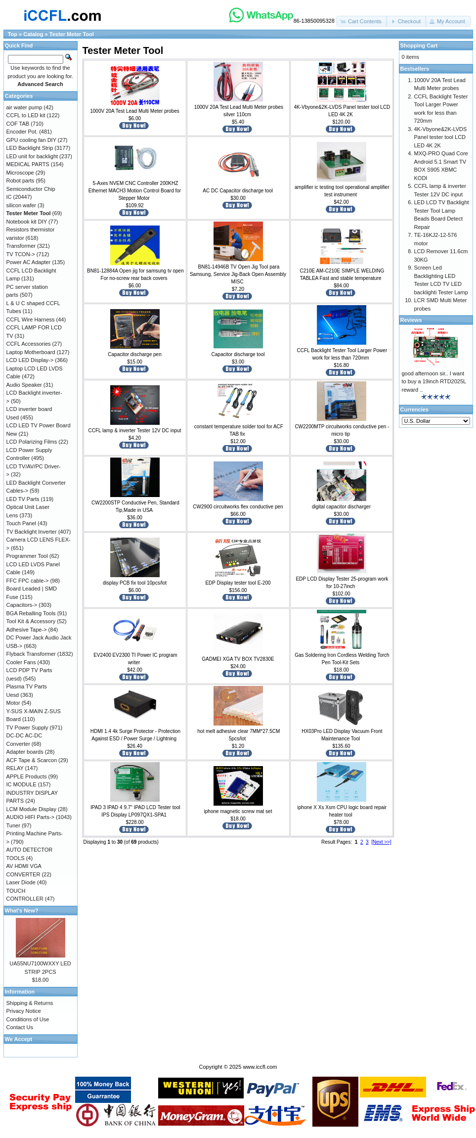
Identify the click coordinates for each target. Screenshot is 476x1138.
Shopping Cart (419, 45)
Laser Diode (21, 882)
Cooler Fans (21, 662)
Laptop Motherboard (30, 352)
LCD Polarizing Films (31, 442)
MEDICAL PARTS (27, 164)
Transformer (21, 246)
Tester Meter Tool (71, 34)
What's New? (22, 910)
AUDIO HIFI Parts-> (30, 817)
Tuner (13, 825)
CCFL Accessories (28, 344)
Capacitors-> (22, 605)
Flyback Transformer (31, 654)
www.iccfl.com (260, 1067)
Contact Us (19, 1027)
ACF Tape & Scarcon (31, 760)
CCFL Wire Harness (30, 319)
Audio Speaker (24, 385)
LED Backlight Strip (29, 148)
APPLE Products (26, 776)
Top (12, 34)
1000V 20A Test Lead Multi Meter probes (134, 111)
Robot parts (20, 180)
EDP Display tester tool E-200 (237, 583)
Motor (13, 703)
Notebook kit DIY (26, 222)
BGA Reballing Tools (31, 613)
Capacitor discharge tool (238, 354)
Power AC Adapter (28, 262)
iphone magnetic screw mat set (238, 811)
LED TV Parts (23, 499)
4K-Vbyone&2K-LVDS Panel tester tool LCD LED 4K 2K (440, 137)
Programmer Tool (27, 556)
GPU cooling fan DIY (31, 140)
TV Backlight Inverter (31, 532)
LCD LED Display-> (30, 360)
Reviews (411, 320)
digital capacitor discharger (341, 506)
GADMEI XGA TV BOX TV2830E (238, 659)
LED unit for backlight (32, 156)
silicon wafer (21, 205)
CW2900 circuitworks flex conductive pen (238, 506)
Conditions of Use (27, 1019)
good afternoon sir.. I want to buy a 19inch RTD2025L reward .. (434, 381)
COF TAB (18, 124)
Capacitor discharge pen (134, 354)
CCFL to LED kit (25, 115)
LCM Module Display (31, 809)
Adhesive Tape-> (26, 630)
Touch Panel (21, 523)
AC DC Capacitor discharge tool (238, 190)
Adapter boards (24, 752)
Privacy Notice (23, 1011)
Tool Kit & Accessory (31, 621)
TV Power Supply (27, 727)
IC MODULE (21, 784)
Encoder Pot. (22, 132)
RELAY (15, 768)
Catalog (33, 34)
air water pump (24, 107)
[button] (362, 21)
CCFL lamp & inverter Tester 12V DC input (134, 430)
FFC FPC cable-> (27, 581)
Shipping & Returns (29, 1003)
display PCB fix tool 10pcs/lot (135, 583)
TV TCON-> (20, 254)
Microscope (20, 173)
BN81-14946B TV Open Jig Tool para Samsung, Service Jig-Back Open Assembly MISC (238, 274)
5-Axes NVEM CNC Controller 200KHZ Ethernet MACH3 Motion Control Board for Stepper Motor (134, 191)
